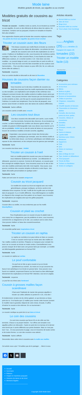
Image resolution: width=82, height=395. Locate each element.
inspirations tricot (27, 229)
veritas (22, 256)
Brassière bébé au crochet (68, 26)
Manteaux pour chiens (67, 137)
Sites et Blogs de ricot (66, 154)
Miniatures (62, 139)
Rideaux (9, 373)
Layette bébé (63, 135)
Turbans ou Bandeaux (66, 163)
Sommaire (10, 371)
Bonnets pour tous (65, 94)
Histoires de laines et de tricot (16, 378)
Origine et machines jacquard (16, 376)
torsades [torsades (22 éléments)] (66, 53)
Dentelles (62, 122)
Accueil (9, 369)
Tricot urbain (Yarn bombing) (69, 29)
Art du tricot (63, 87)
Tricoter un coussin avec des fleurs (24, 42)
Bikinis (61, 89)
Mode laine (41, 4)
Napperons (63, 142)
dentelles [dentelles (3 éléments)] (72, 47)
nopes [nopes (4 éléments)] (70, 50)
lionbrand (25, 281)
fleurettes (41, 75)
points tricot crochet (38, 39)
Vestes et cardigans (66, 166)
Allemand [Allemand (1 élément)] (60, 42)
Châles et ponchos (65, 98)
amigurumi (28, 178)
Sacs (60, 151)
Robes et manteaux (66, 149)
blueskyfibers (7, 207)
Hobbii (17, 128)
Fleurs (61, 130)
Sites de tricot (63, 22)
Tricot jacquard (64, 159)
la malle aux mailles (41, 339)
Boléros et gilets (64, 91)
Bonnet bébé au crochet (67, 19)
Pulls (60, 144)
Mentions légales (12, 380)
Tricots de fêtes (64, 161)
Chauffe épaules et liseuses (68, 106)
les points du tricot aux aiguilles (15, 39)
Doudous (62, 125)
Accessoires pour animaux (68, 84)
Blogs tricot (63, 24)
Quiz (60, 146)
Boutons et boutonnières (67, 96)
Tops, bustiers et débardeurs (69, 156)
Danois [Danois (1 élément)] (65, 46)
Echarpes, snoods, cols (67, 127)
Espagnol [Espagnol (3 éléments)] (61, 50)
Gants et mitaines (65, 132)
